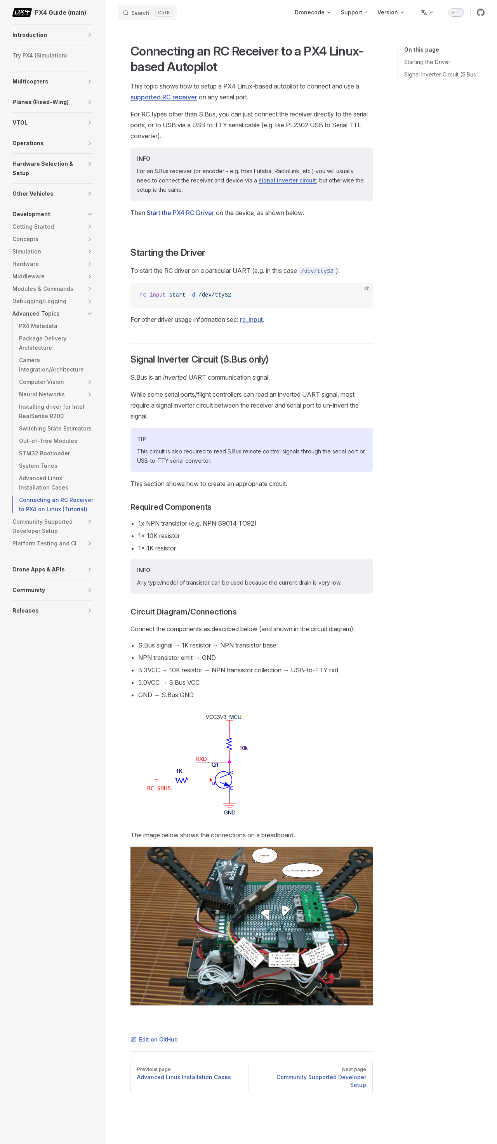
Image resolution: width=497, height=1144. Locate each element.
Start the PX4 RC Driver (180, 213)
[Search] (147, 12)
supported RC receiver (163, 97)
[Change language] (427, 12)
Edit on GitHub (154, 1039)
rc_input (251, 319)
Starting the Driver (427, 62)
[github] (481, 12)
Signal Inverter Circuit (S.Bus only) (444, 74)
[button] (89, 35)
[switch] (456, 12)
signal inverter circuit (287, 180)
